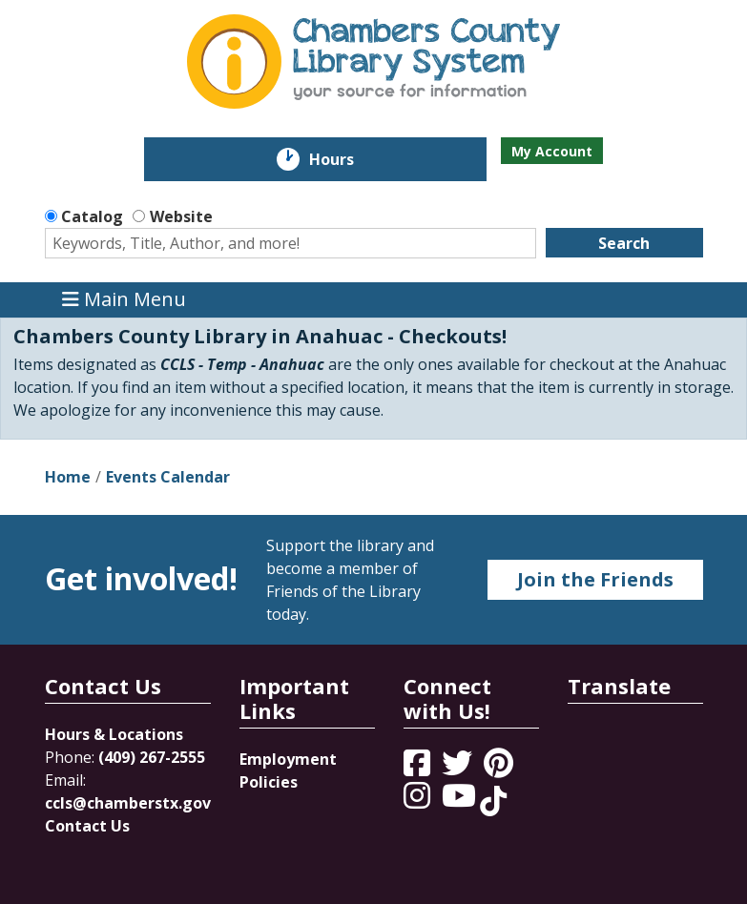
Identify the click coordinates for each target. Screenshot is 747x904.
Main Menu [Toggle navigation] (124, 300)
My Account (551, 151)
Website (181, 216)
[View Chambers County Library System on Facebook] (419, 768)
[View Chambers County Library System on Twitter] (459, 768)
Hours (345, 159)
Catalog (92, 216)
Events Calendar (168, 476)
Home (68, 476)
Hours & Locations (114, 734)
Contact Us (87, 825)
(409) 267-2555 (151, 757)
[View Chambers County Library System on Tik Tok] (493, 801)
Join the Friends (595, 579)
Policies (268, 781)
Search (624, 243)
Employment (288, 759)
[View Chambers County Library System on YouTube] (461, 801)
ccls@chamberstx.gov (128, 802)
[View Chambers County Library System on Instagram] (419, 801)
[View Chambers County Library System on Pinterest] (500, 768)
